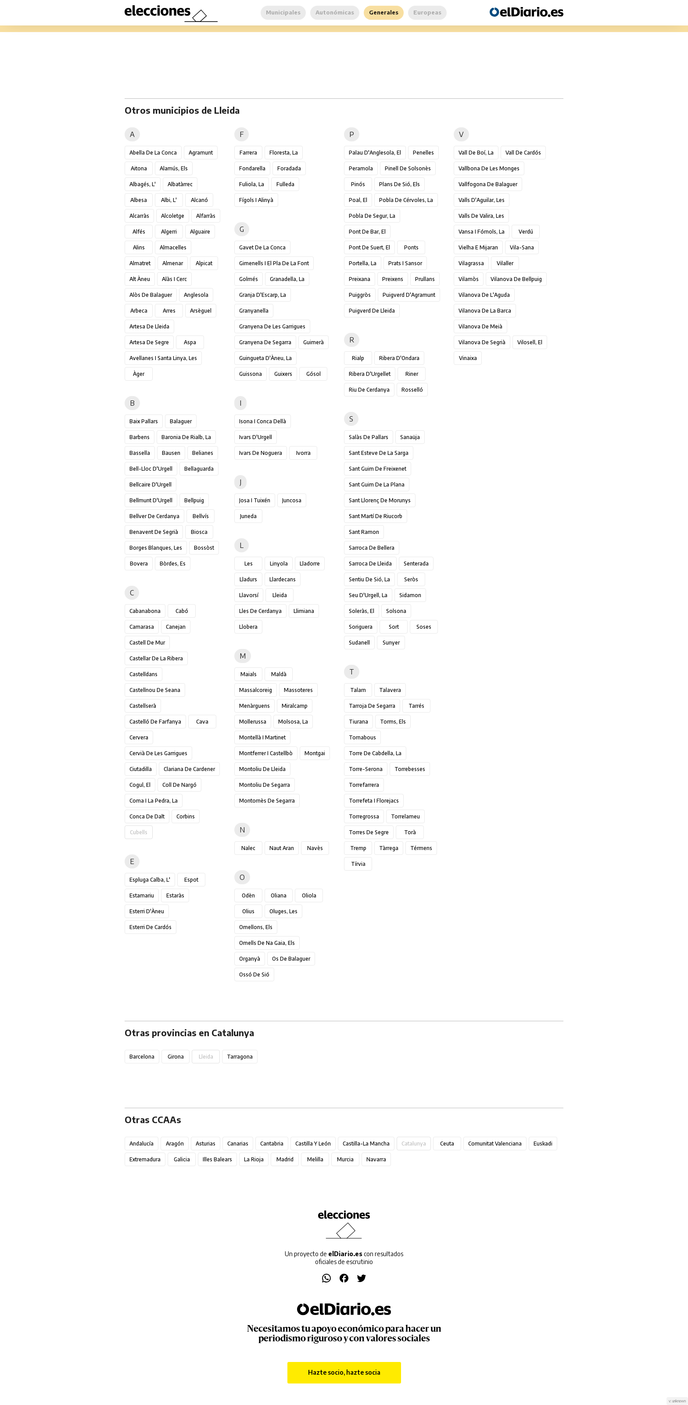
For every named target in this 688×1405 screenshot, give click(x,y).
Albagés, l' (142, 184)
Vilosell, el (529, 342)
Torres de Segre (369, 832)
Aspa (190, 342)
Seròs (411, 579)
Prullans (425, 279)
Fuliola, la (251, 184)
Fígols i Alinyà (256, 200)
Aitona (139, 168)
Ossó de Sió (254, 974)
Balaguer (181, 421)
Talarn (358, 690)
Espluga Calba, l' (149, 879)
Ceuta (447, 1143)
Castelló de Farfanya (155, 721)
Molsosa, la (293, 721)
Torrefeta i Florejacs (374, 800)
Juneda (248, 516)
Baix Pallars (143, 421)
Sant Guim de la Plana (377, 484)
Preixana (359, 279)
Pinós (358, 184)
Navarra (376, 1159)
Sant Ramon (364, 532)
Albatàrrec (180, 184)
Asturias (205, 1143)
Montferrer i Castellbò (266, 753)
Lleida (279, 595)
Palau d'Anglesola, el (375, 152)
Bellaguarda (199, 468)
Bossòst (204, 547)
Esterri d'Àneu (146, 911)
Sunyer (391, 642)
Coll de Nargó (179, 785)
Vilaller (505, 263)
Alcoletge (172, 216)
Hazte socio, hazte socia (344, 1372)
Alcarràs (139, 216)
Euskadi (543, 1143)
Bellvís (201, 516)
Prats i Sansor (405, 263)
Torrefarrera (364, 785)
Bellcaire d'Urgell (150, 484)
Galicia (182, 1159)
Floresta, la (283, 152)
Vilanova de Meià (480, 326)
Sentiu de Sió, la (369, 579)
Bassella (139, 453)
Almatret (139, 263)
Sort (394, 626)
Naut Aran (281, 848)
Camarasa (141, 626)
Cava (202, 721)
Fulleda (285, 184)
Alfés (139, 231)
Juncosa (291, 500)
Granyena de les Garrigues (272, 326)
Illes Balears (217, 1159)
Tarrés (416, 705)
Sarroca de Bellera (371, 547)
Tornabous (362, 737)
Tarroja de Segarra (372, 705)
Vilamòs (469, 279)
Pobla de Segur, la (372, 216)
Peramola (361, 168)
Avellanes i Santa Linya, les (163, 358)
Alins (139, 247)
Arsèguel (200, 310)
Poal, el (358, 200)
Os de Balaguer (291, 958)
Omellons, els (255, 927)
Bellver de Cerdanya (154, 516)
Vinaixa (468, 358)
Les (248, 563)
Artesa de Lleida (149, 326)
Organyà (249, 958)
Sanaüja (410, 437)
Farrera (248, 152)
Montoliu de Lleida (262, 769)
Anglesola (196, 295)
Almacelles (173, 247)
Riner (411, 374)
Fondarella (252, 168)
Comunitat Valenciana (495, 1143)
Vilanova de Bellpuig (516, 279)
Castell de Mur (147, 642)
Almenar (172, 263)
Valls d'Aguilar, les (482, 200)
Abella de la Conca (153, 152)
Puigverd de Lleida (372, 310)
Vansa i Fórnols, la (482, 231)
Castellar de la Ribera (156, 658)
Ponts (411, 247)
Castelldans (143, 674)
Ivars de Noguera (260, 453)
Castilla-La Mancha (366, 1143)
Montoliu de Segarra (264, 785)
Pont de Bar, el (367, 231)
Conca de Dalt (147, 816)
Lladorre (310, 563)
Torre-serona (366, 769)
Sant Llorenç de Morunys (380, 500)
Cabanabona (145, 611)
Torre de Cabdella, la (375, 753)
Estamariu (141, 895)
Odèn (248, 895)
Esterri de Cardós (150, 927)
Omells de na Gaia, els (267, 943)
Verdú (526, 231)
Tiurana (358, 721)
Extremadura (145, 1159)
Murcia (345, 1159)
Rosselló (412, 389)
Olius (248, 911)
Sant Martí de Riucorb (375, 516)
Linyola (279, 563)
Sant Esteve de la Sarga (378, 453)
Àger (138, 374)
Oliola (309, 895)
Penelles (423, 152)
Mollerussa (252, 721)
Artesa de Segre (149, 342)
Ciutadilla (140, 769)
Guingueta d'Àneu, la (265, 358)
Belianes (202, 453)
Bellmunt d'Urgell (150, 500)
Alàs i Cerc (174, 279)
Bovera (139, 563)
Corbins (185, 816)
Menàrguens (254, 705)
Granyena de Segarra (265, 342)
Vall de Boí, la (476, 152)
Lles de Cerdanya (260, 611)
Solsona (396, 611)
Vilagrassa (471, 263)
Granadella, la (287, 279)
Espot (191, 879)
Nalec (248, 848)
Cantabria (271, 1143)
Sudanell (359, 642)
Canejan (176, 626)
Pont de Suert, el (369, 247)
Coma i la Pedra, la (153, 800)
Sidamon (410, 595)
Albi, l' (169, 200)
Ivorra (303, 453)
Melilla (315, 1159)
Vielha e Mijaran (478, 247)
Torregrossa (364, 816)
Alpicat (204, 263)
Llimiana (304, 611)
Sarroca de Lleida (370, 563)
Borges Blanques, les (155, 547)
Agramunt (201, 152)
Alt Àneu (139, 279)
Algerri (169, 231)
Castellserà (142, 705)
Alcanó (199, 200)
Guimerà (313, 342)
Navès (315, 848)
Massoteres (298, 690)
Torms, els (393, 721)
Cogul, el (139, 785)
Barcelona (141, 1056)
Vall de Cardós (523, 152)
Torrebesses (409, 769)
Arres (169, 310)
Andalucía (141, 1143)
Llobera (248, 626)
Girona (176, 1056)
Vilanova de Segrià (482, 342)
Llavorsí (248, 595)
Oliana (279, 895)
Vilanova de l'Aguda (484, 295)
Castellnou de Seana (154, 690)
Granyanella (254, 310)
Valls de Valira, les (481, 216)
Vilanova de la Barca (485, 310)
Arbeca (138, 310)
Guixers (283, 374)
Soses (423, 626)
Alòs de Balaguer (150, 295)
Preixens (392, 279)
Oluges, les (283, 911)
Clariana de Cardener (189, 769)
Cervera (138, 737)
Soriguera (361, 626)
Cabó (182, 611)
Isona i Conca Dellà (262, 421)
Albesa (138, 200)
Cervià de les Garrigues (158, 753)
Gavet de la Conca (262, 247)
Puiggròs (360, 295)
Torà (410, 832)
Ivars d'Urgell (255, 437)
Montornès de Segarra (267, 800)
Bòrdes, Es (173, 563)
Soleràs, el (361, 611)
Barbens (139, 437)
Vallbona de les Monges (489, 168)
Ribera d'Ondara (399, 358)
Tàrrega (388, 848)
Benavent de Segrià (153, 532)
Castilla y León (313, 1143)
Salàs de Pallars (368, 437)
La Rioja (254, 1159)
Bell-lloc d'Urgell (150, 468)
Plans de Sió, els (399, 184)
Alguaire (200, 231)
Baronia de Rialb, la (186, 437)
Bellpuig (194, 500)
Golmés (248, 279)
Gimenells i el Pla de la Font (274, 263)
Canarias (237, 1143)
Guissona (250, 374)
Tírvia (358, 864)
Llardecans (282, 579)
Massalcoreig (255, 690)
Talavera (390, 690)
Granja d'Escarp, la (262, 295)
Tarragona (240, 1056)
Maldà (279, 674)
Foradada (289, 168)
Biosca (199, 532)
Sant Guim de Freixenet (377, 468)
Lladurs (248, 579)
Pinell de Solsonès (408, 168)
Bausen (171, 453)
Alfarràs (205, 216)
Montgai (315, 753)
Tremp (358, 848)
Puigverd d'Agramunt (409, 295)
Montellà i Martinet (262, 737)
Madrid (285, 1159)
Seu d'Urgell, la (368, 595)
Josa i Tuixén (254, 500)
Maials (248, 674)
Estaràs (175, 895)
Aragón (175, 1143)
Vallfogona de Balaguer (488, 184)
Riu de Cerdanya (369, 389)
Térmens (421, 848)
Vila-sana (522, 247)
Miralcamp (295, 705)
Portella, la (362, 263)
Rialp (358, 358)
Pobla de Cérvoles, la (406, 200)
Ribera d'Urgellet (370, 374)
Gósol (313, 374)
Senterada (416, 563)
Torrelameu (405, 816)
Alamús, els (174, 168)
